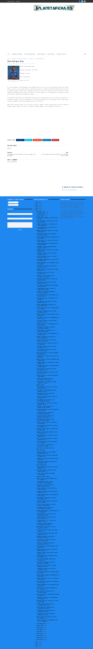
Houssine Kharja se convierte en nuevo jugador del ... (47, 598)
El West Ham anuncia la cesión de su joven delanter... (47, 221)
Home (8, 53)
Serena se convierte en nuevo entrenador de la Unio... (45, 375)
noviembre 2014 (41, 210)
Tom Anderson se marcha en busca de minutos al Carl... (46, 263)
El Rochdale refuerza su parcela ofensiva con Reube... (46, 324)
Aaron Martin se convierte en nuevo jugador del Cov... (46, 298)
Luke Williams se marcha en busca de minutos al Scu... (47, 384)
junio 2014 (40, 626)
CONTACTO (18, 1)
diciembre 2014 (41, 208)
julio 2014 (40, 624)
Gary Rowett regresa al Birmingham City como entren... (48, 314)
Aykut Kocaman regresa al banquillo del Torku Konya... (48, 234)
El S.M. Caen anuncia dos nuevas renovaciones (46, 470)
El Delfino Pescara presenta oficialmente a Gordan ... (44, 520)
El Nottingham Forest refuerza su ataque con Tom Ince (46, 285)
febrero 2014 (40, 634)
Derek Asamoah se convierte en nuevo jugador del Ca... (47, 400)
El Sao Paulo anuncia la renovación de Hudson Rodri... (47, 491)
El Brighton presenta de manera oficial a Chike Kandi (48, 362)
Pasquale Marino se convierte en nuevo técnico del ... (47, 266)
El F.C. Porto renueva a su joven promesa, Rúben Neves (46, 501)
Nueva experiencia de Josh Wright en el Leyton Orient (48, 292)
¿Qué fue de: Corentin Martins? (45, 444)
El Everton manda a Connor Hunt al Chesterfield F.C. (46, 467)
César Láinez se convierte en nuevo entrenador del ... (46, 614)
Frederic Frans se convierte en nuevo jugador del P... (47, 549)
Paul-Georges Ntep (41, 461)
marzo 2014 (40, 632)
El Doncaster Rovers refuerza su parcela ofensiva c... (46, 390)
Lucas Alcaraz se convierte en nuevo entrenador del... (47, 422)
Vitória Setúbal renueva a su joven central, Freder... (46, 253)
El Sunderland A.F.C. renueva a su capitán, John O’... (46, 517)
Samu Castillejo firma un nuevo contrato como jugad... (45, 416)
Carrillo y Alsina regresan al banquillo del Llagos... (45, 403)
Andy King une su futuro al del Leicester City (45, 269)
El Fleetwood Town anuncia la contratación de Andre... (45, 504)
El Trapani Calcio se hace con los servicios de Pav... (46, 343)
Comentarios (12, 201)
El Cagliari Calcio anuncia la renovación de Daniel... (45, 410)
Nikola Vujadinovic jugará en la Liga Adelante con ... (47, 227)
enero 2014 (40, 636)
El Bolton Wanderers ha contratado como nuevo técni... (48, 582)
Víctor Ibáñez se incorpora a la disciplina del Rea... (46, 327)
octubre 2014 (40, 212)
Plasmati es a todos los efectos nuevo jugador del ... (47, 455)
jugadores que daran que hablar (19, 58)
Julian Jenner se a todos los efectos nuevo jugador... (47, 237)
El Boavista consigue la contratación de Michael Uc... (47, 594)
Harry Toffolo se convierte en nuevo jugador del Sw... (47, 435)
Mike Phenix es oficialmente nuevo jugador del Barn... (46, 387)
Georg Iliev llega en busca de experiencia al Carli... (45, 482)
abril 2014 (40, 630)
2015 (37, 204)
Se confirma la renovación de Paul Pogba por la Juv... (46, 379)
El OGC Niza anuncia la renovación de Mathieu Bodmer (47, 240)
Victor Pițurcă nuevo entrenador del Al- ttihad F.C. (47, 475)
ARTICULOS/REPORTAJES (29, 53)
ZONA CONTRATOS (41, 53)
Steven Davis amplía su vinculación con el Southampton (48, 507)
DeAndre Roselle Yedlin (43, 473)
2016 (37, 202)
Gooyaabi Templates (33, 647)
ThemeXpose (16, 647)
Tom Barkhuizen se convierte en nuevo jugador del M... (47, 464)
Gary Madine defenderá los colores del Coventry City (47, 256)
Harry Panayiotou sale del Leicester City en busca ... (47, 438)
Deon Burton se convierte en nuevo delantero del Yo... (46, 279)
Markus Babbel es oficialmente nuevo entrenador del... (47, 553)
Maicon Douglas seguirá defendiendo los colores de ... (48, 572)
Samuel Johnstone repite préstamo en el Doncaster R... (48, 311)
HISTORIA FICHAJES (61, 53)
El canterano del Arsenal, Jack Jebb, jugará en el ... (47, 527)
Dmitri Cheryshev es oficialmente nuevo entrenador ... (48, 260)
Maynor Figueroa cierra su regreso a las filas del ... (47, 419)
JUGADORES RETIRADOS (17, 53)
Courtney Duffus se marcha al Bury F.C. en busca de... (48, 340)
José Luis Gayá (41, 446)
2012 (37, 640)
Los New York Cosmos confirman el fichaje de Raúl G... (46, 289)
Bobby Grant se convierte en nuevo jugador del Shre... (46, 562)
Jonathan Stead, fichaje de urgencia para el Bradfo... (47, 498)
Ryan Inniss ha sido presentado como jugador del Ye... (47, 530)
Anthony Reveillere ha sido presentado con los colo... (47, 406)
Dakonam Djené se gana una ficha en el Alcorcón (47, 353)
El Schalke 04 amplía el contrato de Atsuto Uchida (47, 276)
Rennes (31, 58)
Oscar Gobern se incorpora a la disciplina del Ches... (45, 397)
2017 (37, 201)
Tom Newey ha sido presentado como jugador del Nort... (46, 244)
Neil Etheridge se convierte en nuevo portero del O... (47, 218)
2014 (37, 207)
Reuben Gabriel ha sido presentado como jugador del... (48, 356)
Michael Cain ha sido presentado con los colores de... (47, 429)
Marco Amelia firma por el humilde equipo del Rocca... (46, 231)
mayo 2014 (40, 628)
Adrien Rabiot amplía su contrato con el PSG (47, 215)
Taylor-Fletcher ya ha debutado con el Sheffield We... (47, 321)
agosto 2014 (40, 622)
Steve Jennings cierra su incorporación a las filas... (48, 305)
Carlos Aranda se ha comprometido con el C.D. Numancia (47, 617)
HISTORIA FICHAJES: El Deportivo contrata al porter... (46, 533)
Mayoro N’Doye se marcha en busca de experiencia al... (47, 546)
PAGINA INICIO (11, 1)
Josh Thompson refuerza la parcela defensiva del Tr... (46, 366)
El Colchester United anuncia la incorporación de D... (46, 607)
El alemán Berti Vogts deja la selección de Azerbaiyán (45, 479)
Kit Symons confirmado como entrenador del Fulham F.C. (47, 282)
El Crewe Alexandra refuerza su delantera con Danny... (45, 413)
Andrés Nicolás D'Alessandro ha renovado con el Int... (45, 604)
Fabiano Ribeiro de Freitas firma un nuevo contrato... (47, 485)
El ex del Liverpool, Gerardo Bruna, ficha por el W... (47, 317)
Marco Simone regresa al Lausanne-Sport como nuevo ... (48, 569)
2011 (37, 642)
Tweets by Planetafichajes (69, 61)
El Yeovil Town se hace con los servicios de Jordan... (45, 272)
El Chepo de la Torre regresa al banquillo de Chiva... (46, 610)
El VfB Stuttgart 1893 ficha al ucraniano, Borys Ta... (45, 601)
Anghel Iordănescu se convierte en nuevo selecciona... (46, 334)
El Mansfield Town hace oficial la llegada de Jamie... (46, 565)
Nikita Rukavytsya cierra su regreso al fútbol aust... (48, 575)
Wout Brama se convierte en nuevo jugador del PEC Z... (46, 524)
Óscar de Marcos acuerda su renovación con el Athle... (47, 578)
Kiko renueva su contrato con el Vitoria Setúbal (46, 588)
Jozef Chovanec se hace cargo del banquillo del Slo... (46, 511)
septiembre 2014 (41, 620)
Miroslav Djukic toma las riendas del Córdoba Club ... (47, 426)
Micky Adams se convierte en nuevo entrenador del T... (46, 495)
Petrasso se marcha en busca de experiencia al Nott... (45, 540)
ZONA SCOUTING (51, 53)
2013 (37, 638)
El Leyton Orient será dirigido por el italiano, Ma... (47, 330)
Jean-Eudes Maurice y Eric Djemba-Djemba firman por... (46, 449)
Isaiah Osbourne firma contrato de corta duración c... (46, 514)
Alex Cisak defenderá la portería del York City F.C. (47, 369)
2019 (37, 198)
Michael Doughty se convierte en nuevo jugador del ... (47, 359)
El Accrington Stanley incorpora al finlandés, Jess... (46, 459)
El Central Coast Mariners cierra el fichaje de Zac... (47, 393)
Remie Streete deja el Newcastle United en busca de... (48, 591)
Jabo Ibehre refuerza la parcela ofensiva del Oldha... (46, 559)
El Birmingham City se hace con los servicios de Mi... (46, 224)
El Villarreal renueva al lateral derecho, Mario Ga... (46, 536)
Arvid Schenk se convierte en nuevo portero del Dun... (46, 346)
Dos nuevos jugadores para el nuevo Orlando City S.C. (46, 308)
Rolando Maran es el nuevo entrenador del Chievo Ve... (47, 452)
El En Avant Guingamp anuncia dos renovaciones (46, 556)
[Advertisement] (17, 28)
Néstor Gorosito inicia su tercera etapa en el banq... (46, 337)
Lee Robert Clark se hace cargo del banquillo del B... (46, 250)
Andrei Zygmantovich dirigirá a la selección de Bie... (46, 301)
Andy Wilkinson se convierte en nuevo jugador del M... (47, 432)
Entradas (11, 199)
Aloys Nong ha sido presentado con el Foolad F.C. (47, 295)
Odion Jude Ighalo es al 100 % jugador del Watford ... (47, 350)
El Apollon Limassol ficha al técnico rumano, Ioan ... (47, 488)
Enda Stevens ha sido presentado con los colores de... (47, 585)
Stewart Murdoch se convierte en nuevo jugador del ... (47, 247)
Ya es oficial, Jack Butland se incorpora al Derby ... (45, 442)
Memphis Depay (40, 381)
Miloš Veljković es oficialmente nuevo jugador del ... (47, 543)
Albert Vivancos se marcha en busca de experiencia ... (47, 372)
